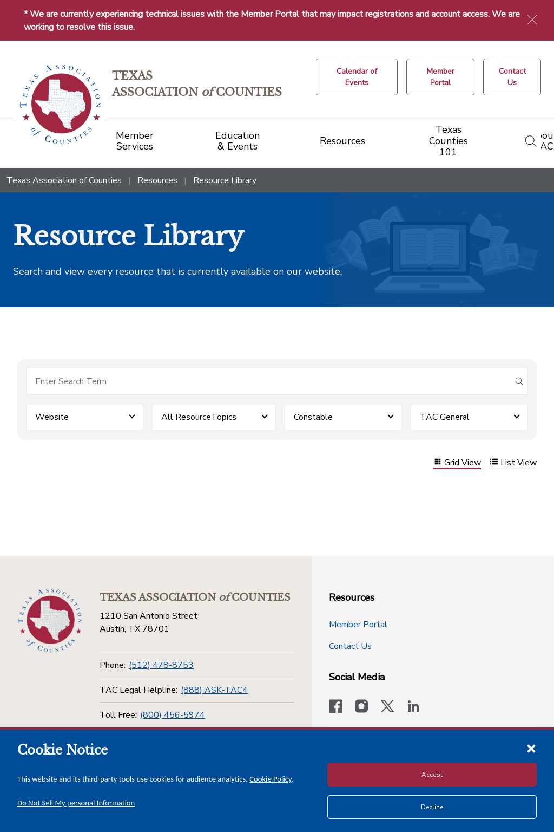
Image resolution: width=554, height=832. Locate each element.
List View (513, 463)
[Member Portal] (440, 76)
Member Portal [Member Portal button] (358, 624)
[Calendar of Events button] (357, 76)
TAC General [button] (445, 417)
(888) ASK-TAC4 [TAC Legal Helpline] (214, 690)
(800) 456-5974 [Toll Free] (172, 715)
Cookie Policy (270, 779)
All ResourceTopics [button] (198, 417)
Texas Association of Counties (64, 180)
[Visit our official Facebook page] (335, 707)
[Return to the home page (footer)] (49, 620)
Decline (432, 807)
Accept (432, 774)
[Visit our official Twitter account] (387, 707)
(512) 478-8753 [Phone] (161, 665)
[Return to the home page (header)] (60, 105)
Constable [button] (313, 417)
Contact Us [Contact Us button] (350, 646)
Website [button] (52, 417)
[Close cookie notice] (531, 748)
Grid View (457, 463)
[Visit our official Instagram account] (361, 707)
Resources (157, 180)
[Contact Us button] (512, 76)
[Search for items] (268, 381)
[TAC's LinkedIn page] (413, 707)
